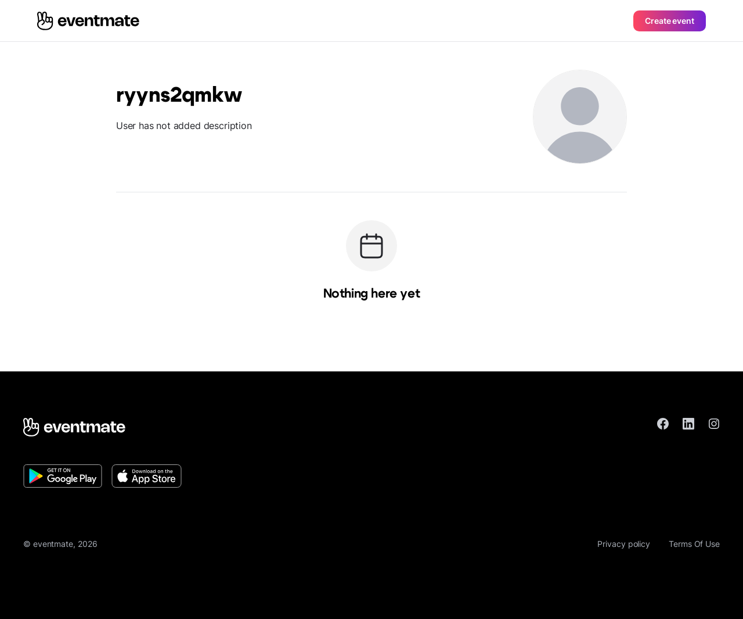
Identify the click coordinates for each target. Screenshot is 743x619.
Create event (669, 21)
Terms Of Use (694, 544)
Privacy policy (623, 544)
